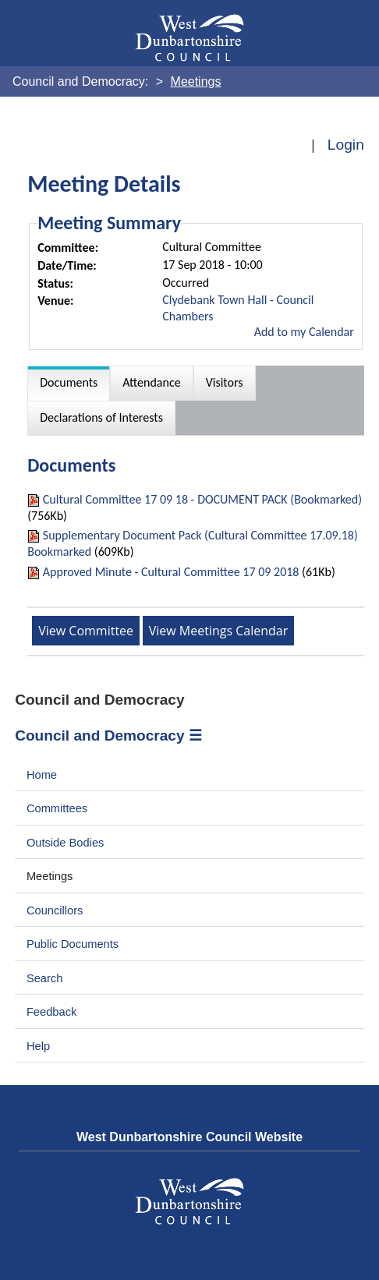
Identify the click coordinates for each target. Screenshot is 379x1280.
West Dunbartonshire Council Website (189, 1137)
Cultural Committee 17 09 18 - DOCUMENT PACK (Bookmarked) (202, 499)
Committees (57, 808)
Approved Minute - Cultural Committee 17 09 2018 (171, 571)
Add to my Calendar (304, 331)
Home (42, 775)
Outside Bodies (65, 842)
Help (38, 1046)
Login (346, 144)
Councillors (55, 910)
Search (45, 978)
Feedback (51, 1012)
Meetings (50, 876)
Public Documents (73, 944)
